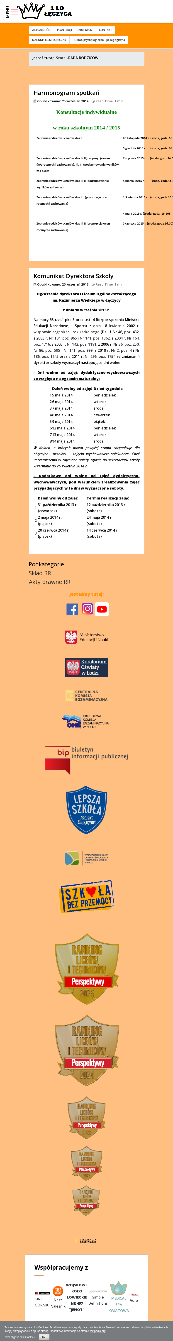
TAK (43, 1337)
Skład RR (40, 573)
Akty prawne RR (50, 582)
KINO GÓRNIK (42, 1300)
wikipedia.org (98, 1331)
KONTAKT (105, 30)
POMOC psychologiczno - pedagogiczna (99, 40)
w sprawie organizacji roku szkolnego (67, 331)
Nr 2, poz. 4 (121, 350)
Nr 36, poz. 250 (126, 344)
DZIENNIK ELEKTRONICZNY (49, 40)
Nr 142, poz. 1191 (81, 344)
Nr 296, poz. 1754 (100, 356)
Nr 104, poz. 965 (63, 338)
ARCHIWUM (85, 30)
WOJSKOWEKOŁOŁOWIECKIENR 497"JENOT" (77, 1297)
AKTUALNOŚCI (41, 30)
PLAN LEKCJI (64, 30)
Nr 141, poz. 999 (78, 350)
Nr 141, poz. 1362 (95, 338)
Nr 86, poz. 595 (47, 350)
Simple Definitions (98, 1297)
